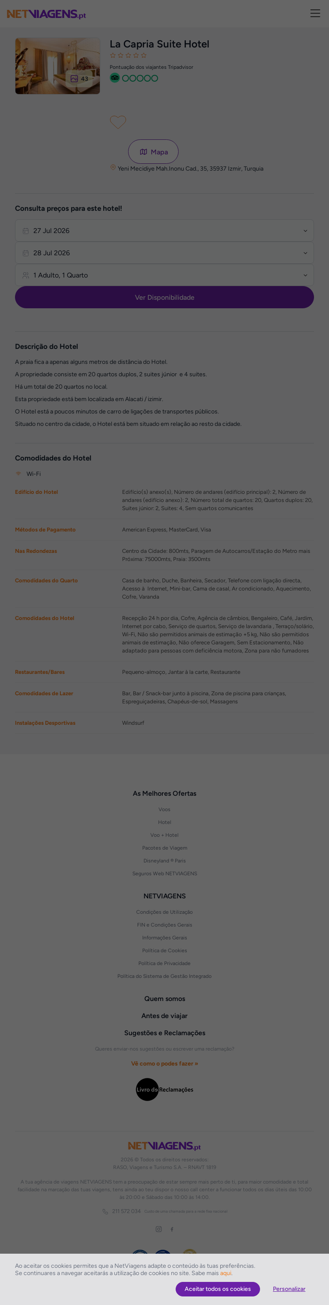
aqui (225, 1273)
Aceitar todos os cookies (218, 1289)
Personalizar (289, 1289)
